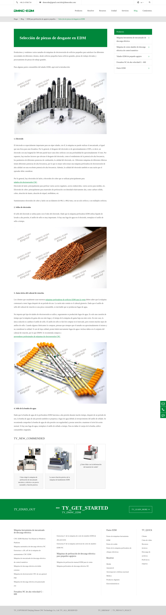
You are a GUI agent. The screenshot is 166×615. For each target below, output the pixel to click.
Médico (109, 576)
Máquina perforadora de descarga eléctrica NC (73, 566)
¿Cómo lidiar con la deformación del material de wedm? (90, 466)
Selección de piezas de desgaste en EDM (71, 19)
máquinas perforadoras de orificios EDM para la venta (66, 300)
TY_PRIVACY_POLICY (122, 610)
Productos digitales (113, 580)
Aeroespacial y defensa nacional (117, 572)
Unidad (114, 11)
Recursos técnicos (145, 546)
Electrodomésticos (112, 584)
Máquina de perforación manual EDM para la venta (74, 562)
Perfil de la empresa (145, 562)
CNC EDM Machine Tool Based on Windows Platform (29, 541)
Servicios (125, 11)
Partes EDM (121, 68)
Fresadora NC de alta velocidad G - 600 (131, 62)
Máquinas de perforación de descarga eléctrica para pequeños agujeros (76, 555)
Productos (78, 11)
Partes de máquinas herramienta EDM (117, 538)
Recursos (102, 11)
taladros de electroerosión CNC (25, 182)
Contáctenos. (147, 11)
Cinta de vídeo (147, 540)
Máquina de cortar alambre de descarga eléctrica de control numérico (131, 48)
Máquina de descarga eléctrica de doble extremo (27, 568)
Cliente (144, 536)
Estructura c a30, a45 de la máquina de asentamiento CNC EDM (27, 552)
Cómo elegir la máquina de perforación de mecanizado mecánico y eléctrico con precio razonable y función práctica (28, 481)
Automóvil (110, 568)
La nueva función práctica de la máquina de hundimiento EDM (59, 478)
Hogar (16, 19)
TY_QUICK (147, 530)
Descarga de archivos (146, 554)
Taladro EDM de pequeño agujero (129, 56)
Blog (135, 11)
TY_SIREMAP (104, 610)
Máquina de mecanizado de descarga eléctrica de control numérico (30, 560)
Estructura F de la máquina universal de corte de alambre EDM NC (76, 546)
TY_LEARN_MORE (141, 509)
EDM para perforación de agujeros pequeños (41, 19)
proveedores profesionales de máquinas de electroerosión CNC (37, 336)
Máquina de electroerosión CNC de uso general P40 (30, 576)
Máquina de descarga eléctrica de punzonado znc (29, 584)
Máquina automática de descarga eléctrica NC (30, 546)
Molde (108, 564)
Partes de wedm (111, 544)
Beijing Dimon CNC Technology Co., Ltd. (44, 610)
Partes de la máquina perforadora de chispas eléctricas (118, 550)
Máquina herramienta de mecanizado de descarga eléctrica (131, 39)
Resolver (90, 11)
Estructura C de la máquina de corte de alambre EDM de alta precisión (76, 538)
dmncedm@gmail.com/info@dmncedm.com (59, 2)
